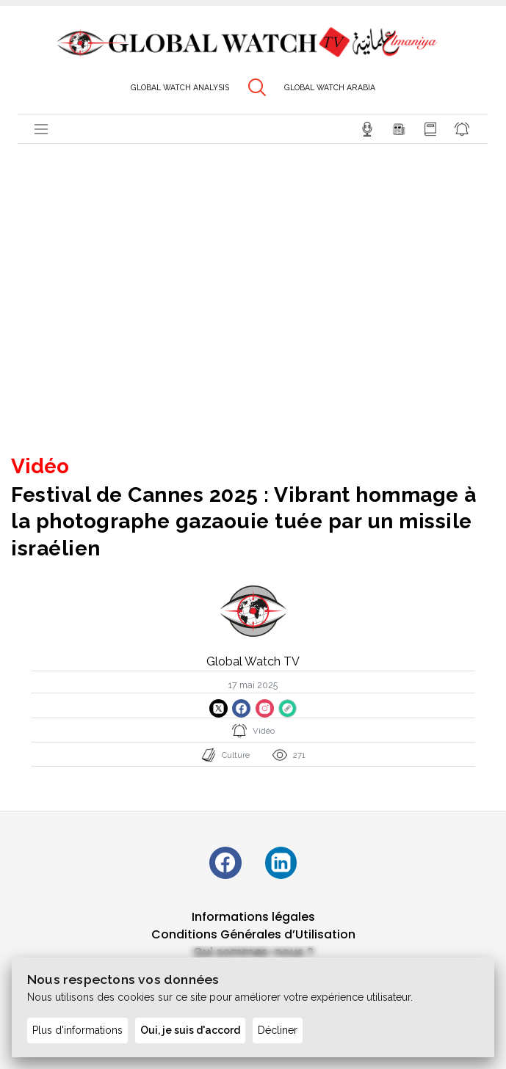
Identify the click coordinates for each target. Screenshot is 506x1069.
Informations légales (253, 917)
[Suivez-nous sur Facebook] (225, 863)
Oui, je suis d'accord (190, 1030)
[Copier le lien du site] (287, 708)
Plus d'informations (77, 1030)
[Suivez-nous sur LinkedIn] (281, 863)
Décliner (277, 1030)
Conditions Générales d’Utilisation (253, 935)
